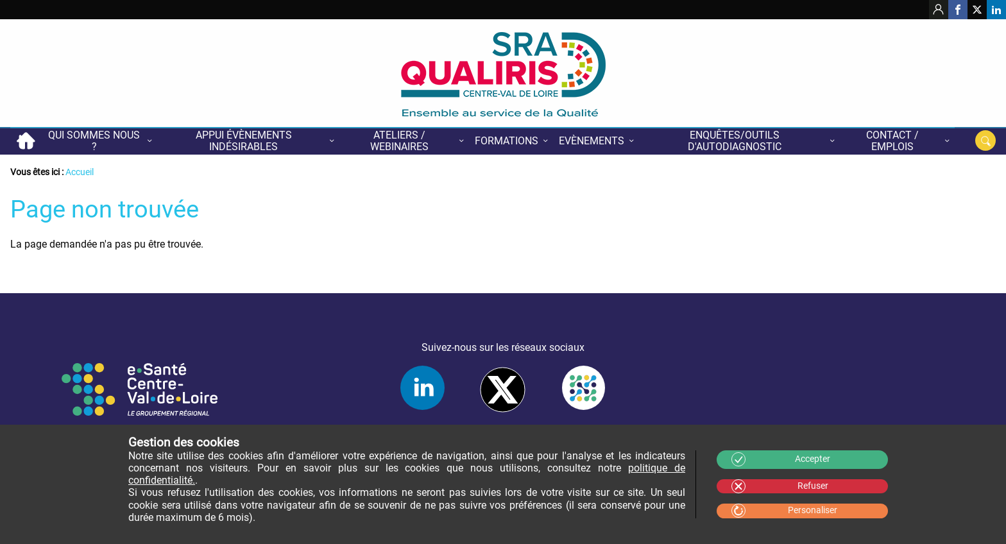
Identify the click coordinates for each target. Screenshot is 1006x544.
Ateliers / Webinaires (399, 141)
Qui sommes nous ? (94, 141)
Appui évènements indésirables (244, 141)
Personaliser (812, 510)
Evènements (591, 141)
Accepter (812, 459)
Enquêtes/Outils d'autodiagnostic (734, 141)
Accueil (25, 141)
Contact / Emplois (892, 141)
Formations (506, 141)
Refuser (812, 485)
